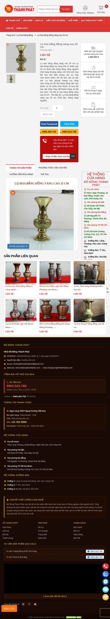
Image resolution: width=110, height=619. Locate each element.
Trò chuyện (43, 531)
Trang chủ (10, 35)
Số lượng (44, 108)
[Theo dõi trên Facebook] (23, 604)
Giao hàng (78, 534)
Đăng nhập (81, 13)
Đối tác (5, 534)
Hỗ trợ (41, 527)
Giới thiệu (6, 527)
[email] (105, 582)
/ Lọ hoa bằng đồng (24, 35)
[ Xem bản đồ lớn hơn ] (55, 596)
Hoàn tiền (42, 538)
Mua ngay (47, 114)
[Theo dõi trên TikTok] (29, 604)
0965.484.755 (19, 396)
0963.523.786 (17, 386)
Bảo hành (77, 527)
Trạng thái (42, 534)
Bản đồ (76, 538)
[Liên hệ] (105, 597)
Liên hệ (5, 531)
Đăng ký (90, 13)
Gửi (72, 156)
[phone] (105, 566)
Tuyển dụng (7, 538)
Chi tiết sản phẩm (17, 246)
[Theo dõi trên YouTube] (35, 604)
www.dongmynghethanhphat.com (57, 368)
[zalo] (105, 574)
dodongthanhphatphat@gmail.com (28, 364)
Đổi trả (76, 531)
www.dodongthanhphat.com (27, 368)
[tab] (20, 167)
